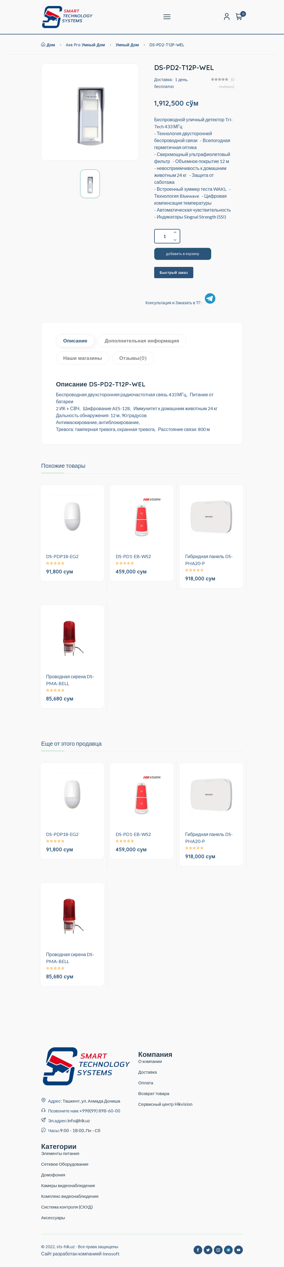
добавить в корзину (182, 254)
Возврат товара (153, 1093)
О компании (150, 1061)
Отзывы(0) (133, 358)
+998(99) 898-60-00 (99, 1110)
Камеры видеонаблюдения (68, 1185)
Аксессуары (53, 1217)
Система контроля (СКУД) (67, 1206)
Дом (48, 44)
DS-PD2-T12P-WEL (167, 44)
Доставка (147, 1072)
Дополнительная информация (142, 341)
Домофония (53, 1174)
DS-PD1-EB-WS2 (133, 556)
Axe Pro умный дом (85, 44)
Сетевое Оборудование (64, 1164)
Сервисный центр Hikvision (165, 1104)
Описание (75, 341)
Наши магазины (82, 358)
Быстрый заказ (174, 272)
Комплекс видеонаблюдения (70, 1196)
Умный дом (128, 44)
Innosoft (111, 1253)
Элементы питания (60, 1153)
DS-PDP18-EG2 (62, 556)
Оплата (145, 1082)
